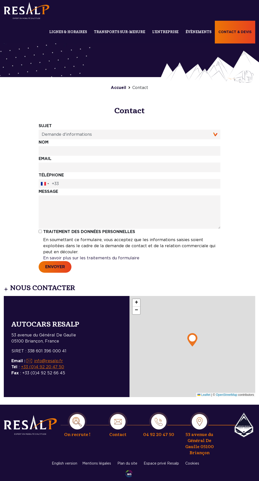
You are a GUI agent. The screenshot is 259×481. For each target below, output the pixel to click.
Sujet (45, 126)
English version (64, 463)
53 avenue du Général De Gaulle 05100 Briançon (199, 443)
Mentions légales (96, 463)
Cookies (192, 463)
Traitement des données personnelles (89, 232)
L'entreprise (165, 32)
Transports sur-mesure (119, 32)
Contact (117, 434)
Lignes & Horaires (68, 32)
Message (48, 192)
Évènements (198, 32)
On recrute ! (77, 434)
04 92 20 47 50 (158, 434)
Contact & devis (235, 32)
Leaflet (203, 395)
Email (45, 159)
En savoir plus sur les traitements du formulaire (91, 258)
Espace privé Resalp (161, 463)
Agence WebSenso (129, 473)
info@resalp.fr (48, 361)
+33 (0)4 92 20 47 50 (42, 367)
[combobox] (44, 183)
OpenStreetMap (226, 395)
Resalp (243, 425)
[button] (192, 340)
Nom (43, 142)
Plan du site (127, 463)
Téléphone (51, 175)
